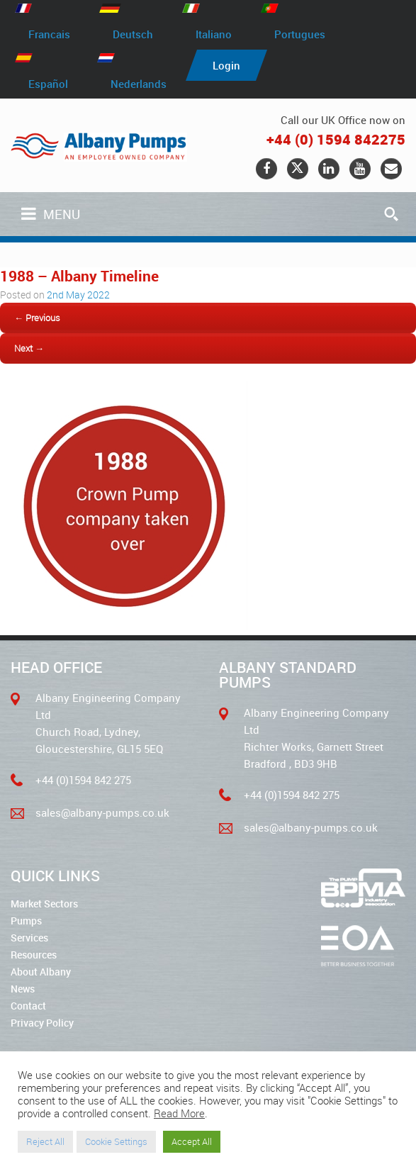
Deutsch (133, 34)
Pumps (26, 920)
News (23, 988)
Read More (179, 1113)
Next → (29, 348)
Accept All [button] (192, 1141)
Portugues (299, 34)
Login (226, 65)
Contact (28, 1005)
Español (48, 83)
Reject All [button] (45, 1141)
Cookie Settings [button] (116, 1141)
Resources (34, 954)
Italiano (214, 34)
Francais (49, 34)
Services (29, 937)
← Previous (37, 317)
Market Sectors (44, 903)
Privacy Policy (42, 1022)
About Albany (41, 971)
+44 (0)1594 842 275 (83, 780)
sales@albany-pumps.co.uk (102, 812)
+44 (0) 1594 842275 (335, 139)
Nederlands (139, 83)
